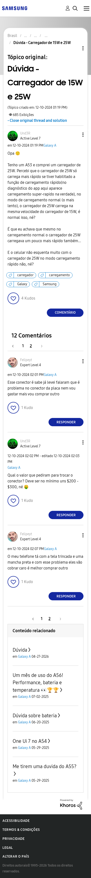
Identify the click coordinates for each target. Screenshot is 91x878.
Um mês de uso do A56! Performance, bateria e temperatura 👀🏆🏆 (38, 682)
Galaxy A (49, 145)
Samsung (50, 284)
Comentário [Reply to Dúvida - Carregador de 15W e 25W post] (65, 312)
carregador (25, 275)
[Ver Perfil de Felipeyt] (26, 360)
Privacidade (13, 839)
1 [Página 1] (23, 346)
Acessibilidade (16, 821)
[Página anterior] (15, 346)
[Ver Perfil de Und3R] (25, 133)
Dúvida (20, 650)
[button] (75, 134)
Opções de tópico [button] (74, 48)
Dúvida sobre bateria (35, 715)
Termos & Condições (21, 830)
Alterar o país (15, 856)
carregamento (59, 275)
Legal (7, 848)
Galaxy (22, 284)
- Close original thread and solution (37, 120)
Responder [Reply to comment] (66, 422)
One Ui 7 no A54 (30, 741)
